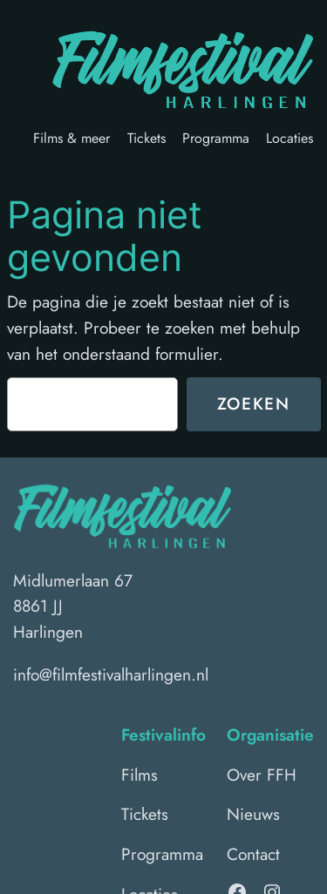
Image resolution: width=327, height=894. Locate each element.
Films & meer (71, 138)
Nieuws (253, 814)
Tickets (146, 138)
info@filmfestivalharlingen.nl (110, 674)
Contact (253, 854)
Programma (215, 138)
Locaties (289, 138)
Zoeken (253, 403)
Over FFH (261, 774)
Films (139, 774)
